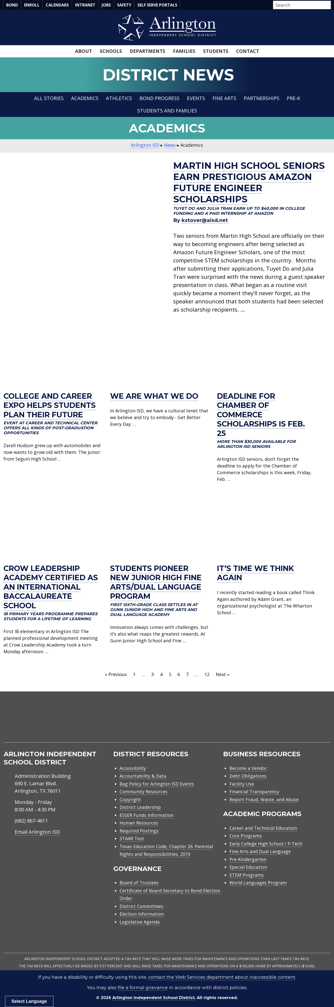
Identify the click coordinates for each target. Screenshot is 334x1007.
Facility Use (241, 784)
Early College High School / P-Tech (265, 844)
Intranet (85, 5)
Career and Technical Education (263, 828)
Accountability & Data (143, 776)
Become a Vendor (248, 768)
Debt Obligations (247, 776)
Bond (12, 5)
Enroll (32, 5)
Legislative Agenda (140, 922)
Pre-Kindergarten (247, 859)
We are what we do (154, 396)
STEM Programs (246, 875)
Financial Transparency (254, 791)
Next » (222, 674)
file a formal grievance (143, 987)
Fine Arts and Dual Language (260, 851)
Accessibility (133, 768)
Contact (247, 51)
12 (207, 674)
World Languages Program (258, 883)
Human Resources (139, 823)
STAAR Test (132, 838)
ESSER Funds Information (146, 815)
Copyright (130, 799)
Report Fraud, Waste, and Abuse (264, 799)
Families (184, 51)
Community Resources (143, 791)
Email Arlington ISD (37, 831)
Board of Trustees (139, 883)
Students (215, 51)
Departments (147, 51)
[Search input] (300, 5)
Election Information (142, 914)
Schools (111, 51)
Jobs (106, 5)
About (83, 51)
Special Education (248, 867)
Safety (124, 5)
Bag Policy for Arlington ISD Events (157, 784)
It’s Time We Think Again (255, 573)
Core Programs (245, 836)
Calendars (57, 5)
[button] (329, 5)
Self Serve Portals (157, 5)
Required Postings (139, 831)
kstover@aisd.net (205, 220)
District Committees (141, 906)
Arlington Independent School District (153, 997)
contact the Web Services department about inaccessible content (221, 977)
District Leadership (140, 807)
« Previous (116, 674)
